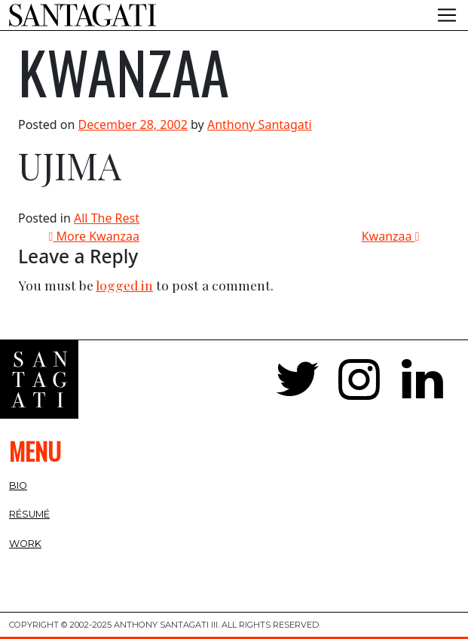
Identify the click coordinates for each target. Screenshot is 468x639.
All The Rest (106, 218)
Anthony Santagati (259, 124)
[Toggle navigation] (447, 15)
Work (25, 543)
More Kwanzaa (94, 236)
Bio (18, 485)
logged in (124, 284)
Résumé (29, 514)
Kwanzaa (391, 236)
